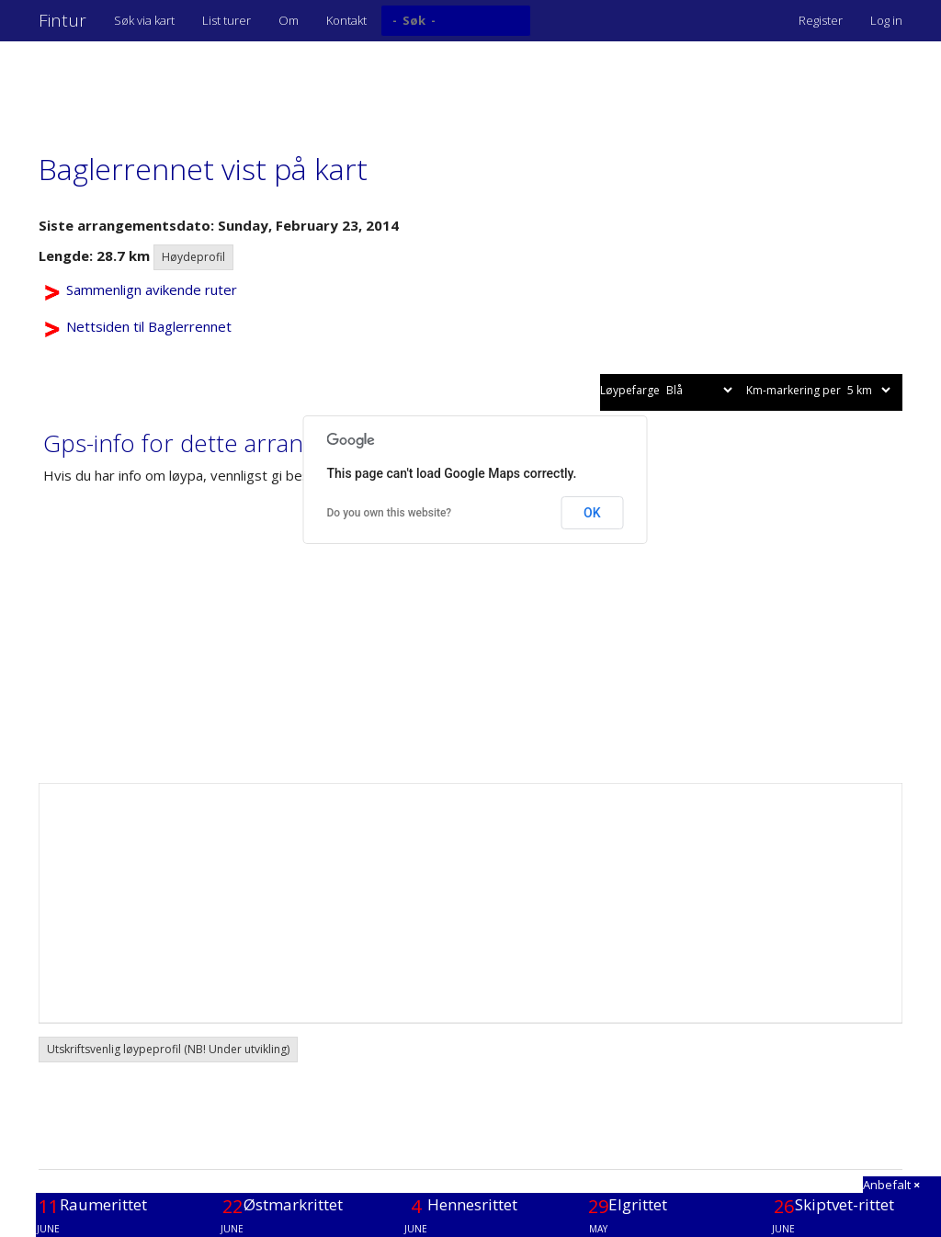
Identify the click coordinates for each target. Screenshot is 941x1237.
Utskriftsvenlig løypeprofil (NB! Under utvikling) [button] (168, 1049)
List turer (226, 20)
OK (592, 512)
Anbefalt (891, 1184)
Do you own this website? (389, 512)
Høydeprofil (193, 257)
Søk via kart (144, 20)
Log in (886, 20)
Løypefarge (667, 390)
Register (821, 20)
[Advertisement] (373, 87)
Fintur (62, 20)
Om (288, 20)
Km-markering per (819, 390)
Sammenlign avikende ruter (151, 289)
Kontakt (346, 20)
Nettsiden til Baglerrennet (149, 326)
